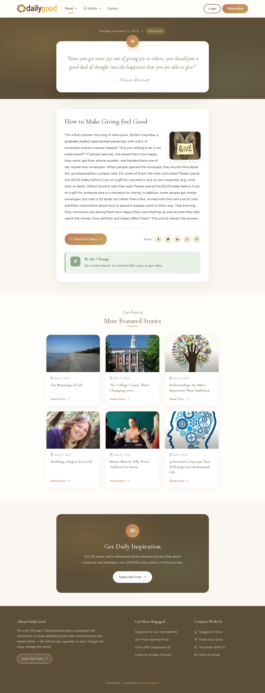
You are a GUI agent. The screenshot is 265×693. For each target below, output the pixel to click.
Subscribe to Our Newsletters (156, 632)
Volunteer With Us (209, 647)
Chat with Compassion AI (153, 647)
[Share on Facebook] (158, 239)
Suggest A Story (208, 632)
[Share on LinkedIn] (178, 239)
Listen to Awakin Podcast (153, 655)
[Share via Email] (197, 239)
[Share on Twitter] (168, 239)
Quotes (113, 8)
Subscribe (235, 8)
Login (212, 8)
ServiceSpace (150, 683)
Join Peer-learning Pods (152, 640)
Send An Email (207, 655)
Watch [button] (90, 8)
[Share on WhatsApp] (187, 239)
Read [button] (69, 8)
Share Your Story (208, 640)
